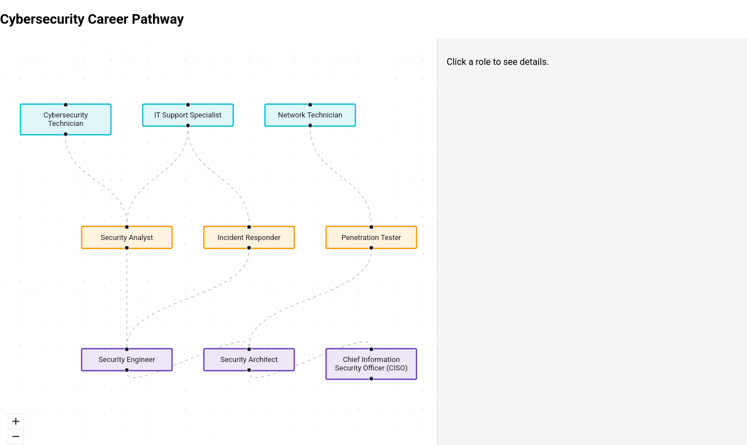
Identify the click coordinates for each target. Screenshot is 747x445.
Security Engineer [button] (127, 359)
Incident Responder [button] (249, 237)
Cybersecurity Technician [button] (65, 119)
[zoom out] (15, 436)
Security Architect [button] (249, 359)
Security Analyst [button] (127, 237)
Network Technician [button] (310, 114)
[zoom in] (15, 421)
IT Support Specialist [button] (187, 114)
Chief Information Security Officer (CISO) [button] (371, 363)
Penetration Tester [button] (371, 237)
